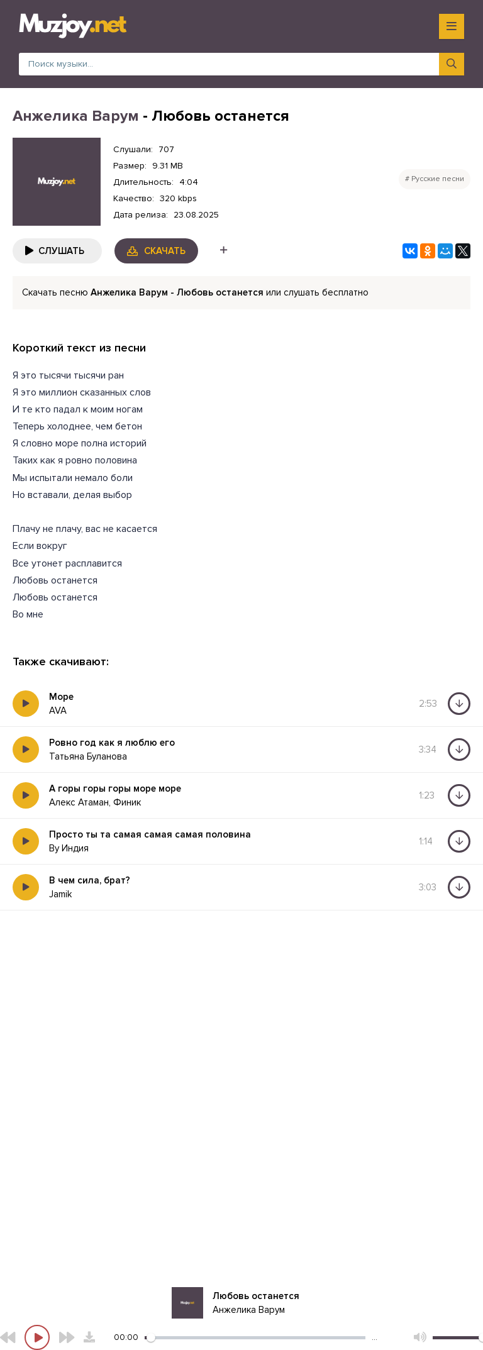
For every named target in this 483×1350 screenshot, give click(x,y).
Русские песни (437, 179)
